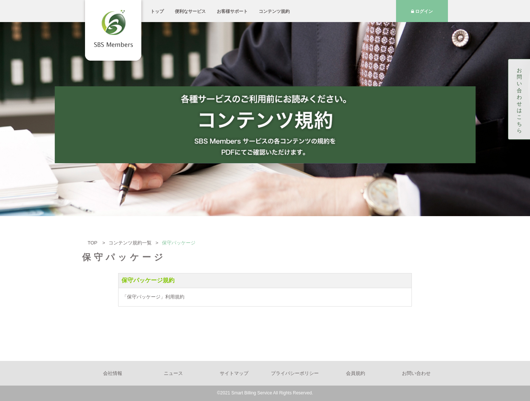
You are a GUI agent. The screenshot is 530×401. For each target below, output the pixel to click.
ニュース (173, 373)
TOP (93, 243)
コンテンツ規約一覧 (130, 243)
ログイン (422, 11)
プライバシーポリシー (295, 373)
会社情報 (112, 373)
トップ (157, 11)
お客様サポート (232, 11)
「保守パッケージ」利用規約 (153, 297)
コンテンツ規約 (274, 11)
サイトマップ (234, 373)
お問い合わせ (416, 373)
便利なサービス (190, 11)
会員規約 (355, 373)
